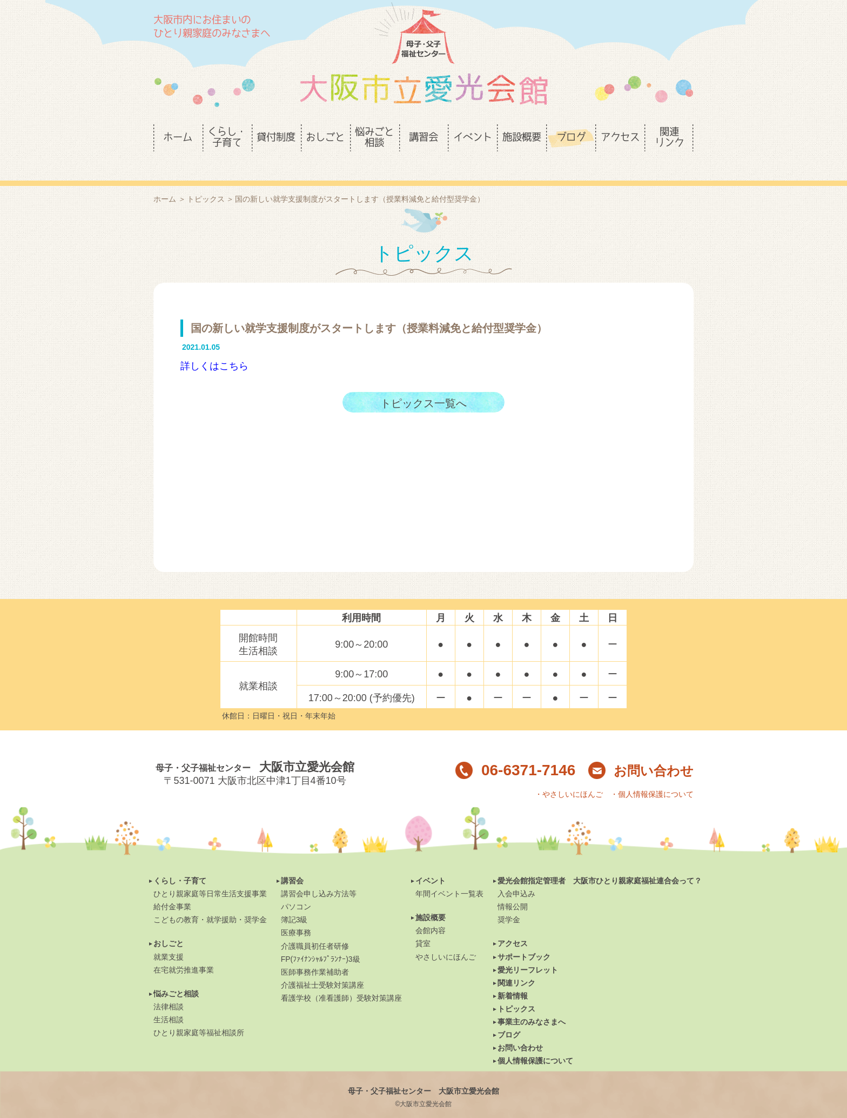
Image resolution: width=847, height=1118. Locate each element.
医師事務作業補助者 (315, 953)
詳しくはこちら (214, 347)
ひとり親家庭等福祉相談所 (198, 1014)
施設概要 (430, 899)
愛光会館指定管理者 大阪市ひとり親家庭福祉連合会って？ (600, 862)
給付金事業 (172, 888)
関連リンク (516, 964)
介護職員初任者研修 (315, 927)
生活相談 (168, 1001)
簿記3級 (294, 901)
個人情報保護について (535, 1042)
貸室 (423, 925)
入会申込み (516, 875)
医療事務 (296, 914)
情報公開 (513, 888)
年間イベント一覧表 (449, 875)
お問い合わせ (641, 752)
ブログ (509, 1016)
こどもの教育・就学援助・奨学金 (210, 901)
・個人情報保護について (652, 775)
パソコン (296, 888)
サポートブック (524, 938)
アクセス (513, 925)
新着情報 (513, 977)
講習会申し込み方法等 (319, 875)
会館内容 (430, 912)
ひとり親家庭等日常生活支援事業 (210, 875)
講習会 (292, 862)
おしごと (168, 925)
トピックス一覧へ (423, 385)
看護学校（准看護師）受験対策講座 (341, 979)
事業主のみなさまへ (532, 1003)
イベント (430, 862)
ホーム (164, 180)
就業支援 (168, 938)
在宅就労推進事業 (183, 951)
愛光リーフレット (528, 951)
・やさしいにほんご (569, 775)
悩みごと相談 (176, 975)
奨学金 (509, 901)
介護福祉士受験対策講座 (322, 966)
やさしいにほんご (445, 938)
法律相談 (168, 988)
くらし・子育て (179, 862)
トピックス (206, 180)
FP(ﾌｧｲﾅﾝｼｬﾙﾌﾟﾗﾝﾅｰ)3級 (320, 940)
